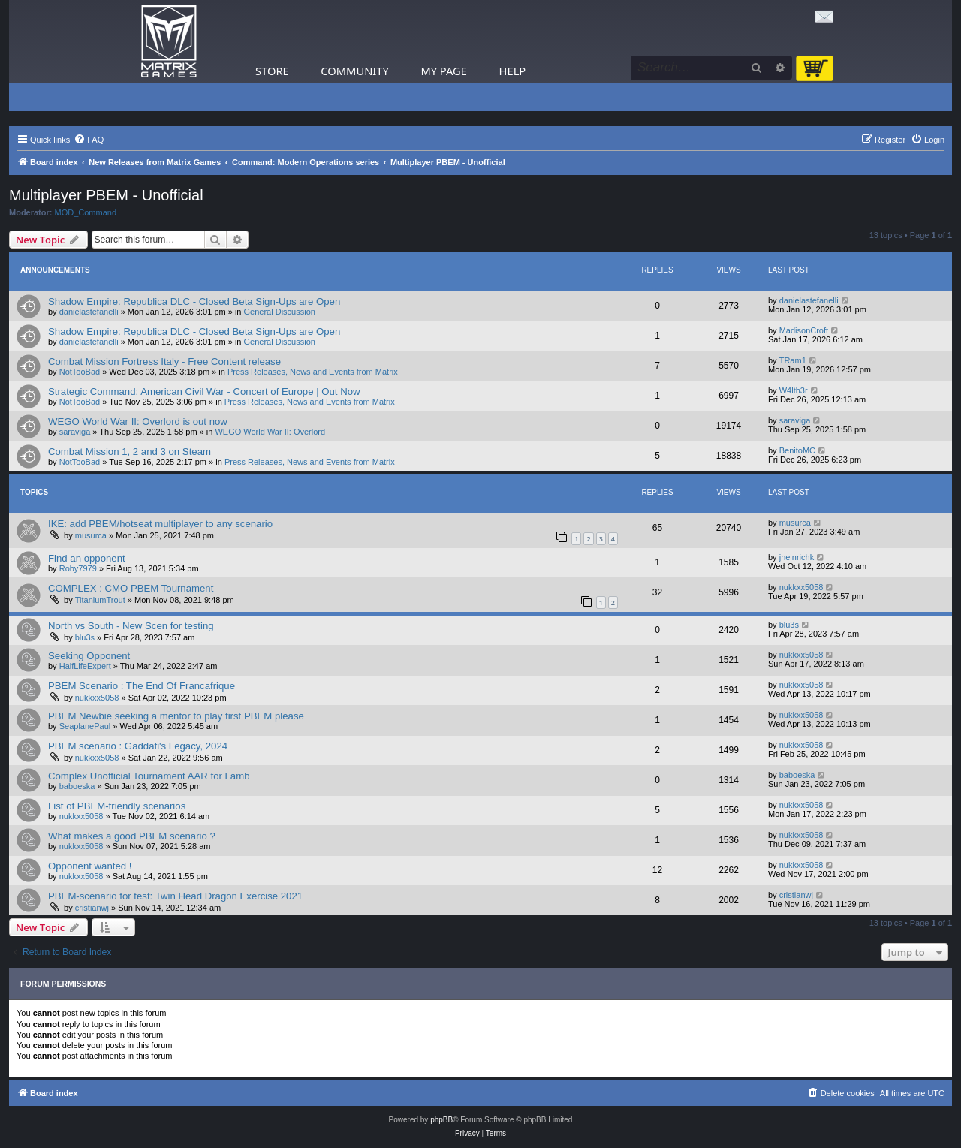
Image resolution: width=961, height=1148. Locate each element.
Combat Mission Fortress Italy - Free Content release (164, 361)
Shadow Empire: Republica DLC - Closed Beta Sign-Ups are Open (194, 301)
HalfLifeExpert (85, 665)
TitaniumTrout (100, 599)
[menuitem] (89, 140)
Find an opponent (86, 558)
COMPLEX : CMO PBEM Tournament (130, 588)
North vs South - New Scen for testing (131, 625)
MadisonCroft (803, 330)
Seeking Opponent (89, 655)
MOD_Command (86, 212)
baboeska (77, 786)
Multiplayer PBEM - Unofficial (106, 195)
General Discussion (279, 311)
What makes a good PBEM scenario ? (131, 836)
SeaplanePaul (85, 726)
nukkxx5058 (801, 587)
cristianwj (92, 907)
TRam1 (792, 360)
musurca (91, 535)
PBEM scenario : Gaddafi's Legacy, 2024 (137, 746)
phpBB (441, 1120)
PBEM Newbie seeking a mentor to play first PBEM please (176, 716)
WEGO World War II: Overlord (270, 431)
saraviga (75, 431)
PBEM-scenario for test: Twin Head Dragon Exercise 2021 (175, 896)
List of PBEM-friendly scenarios (116, 806)
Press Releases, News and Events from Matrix (312, 371)
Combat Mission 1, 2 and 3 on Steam (129, 451)
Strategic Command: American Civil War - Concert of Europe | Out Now (204, 391)
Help (512, 70)
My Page (443, 70)
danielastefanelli (89, 311)
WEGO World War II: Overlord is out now (137, 421)
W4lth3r (793, 390)
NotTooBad (79, 371)
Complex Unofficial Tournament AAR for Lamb (149, 776)
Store (272, 70)
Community (354, 70)
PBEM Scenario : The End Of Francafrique (141, 686)
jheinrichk (796, 557)
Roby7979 (78, 568)
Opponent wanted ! (89, 866)
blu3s (85, 637)
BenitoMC (797, 450)
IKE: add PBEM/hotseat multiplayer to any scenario (160, 523)
